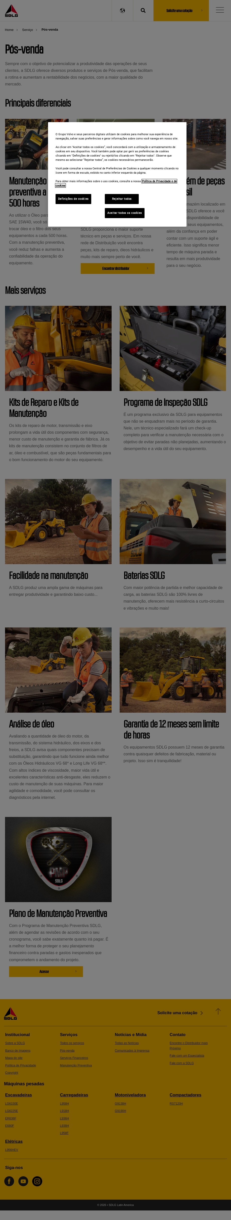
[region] (117, 174)
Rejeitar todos (122, 199)
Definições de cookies (73, 199)
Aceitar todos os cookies (124, 213)
